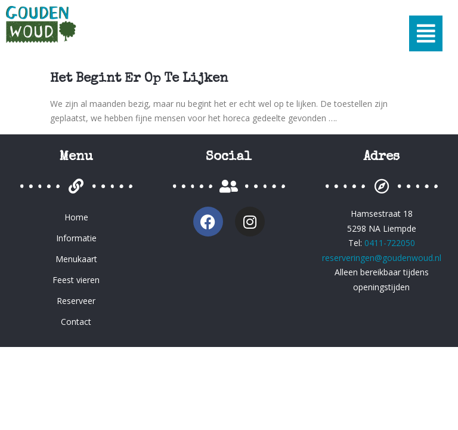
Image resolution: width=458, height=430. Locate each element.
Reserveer (76, 300)
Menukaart (76, 259)
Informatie (76, 238)
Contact (76, 321)
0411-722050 (389, 242)
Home (76, 217)
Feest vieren (76, 279)
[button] (425, 33)
